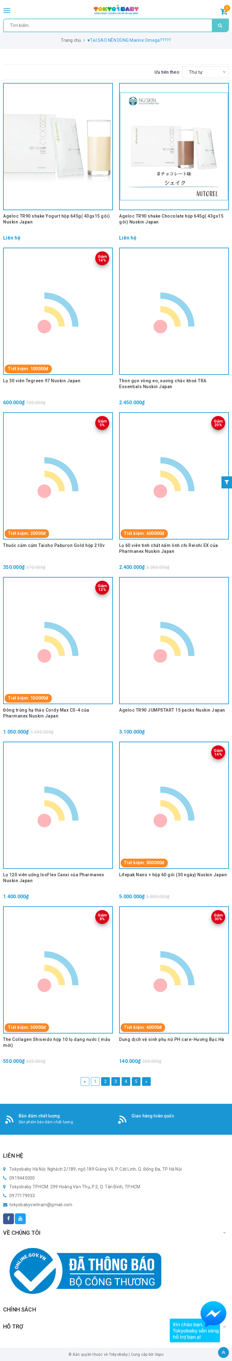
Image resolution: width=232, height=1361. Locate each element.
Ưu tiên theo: (167, 72)
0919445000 (22, 1178)
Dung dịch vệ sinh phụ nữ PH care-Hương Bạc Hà (171, 1039)
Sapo (159, 1354)
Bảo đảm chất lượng (39, 1115)
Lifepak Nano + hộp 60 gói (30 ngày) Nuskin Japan (173, 874)
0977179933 (22, 1195)
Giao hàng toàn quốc (153, 1115)
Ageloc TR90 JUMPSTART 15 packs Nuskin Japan (172, 710)
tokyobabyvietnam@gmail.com (41, 1204)
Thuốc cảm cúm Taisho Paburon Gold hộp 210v (54, 545)
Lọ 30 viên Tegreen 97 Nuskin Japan (41, 380)
